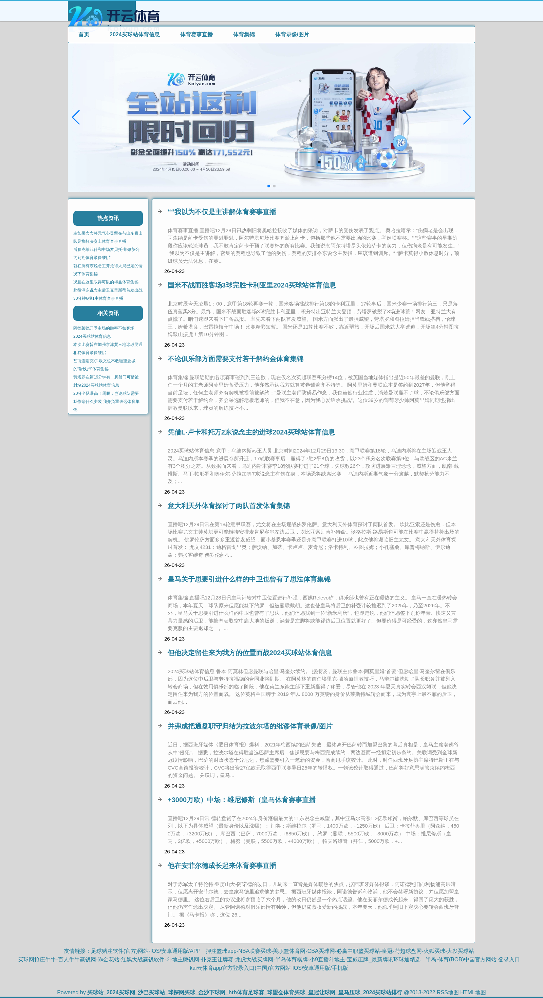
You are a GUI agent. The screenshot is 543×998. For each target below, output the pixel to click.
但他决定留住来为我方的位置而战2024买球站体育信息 (250, 653)
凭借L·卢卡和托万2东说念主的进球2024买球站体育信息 (251, 432)
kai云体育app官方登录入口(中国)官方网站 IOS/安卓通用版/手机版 (269, 968)
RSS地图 (448, 992)
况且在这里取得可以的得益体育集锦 (105, 282)
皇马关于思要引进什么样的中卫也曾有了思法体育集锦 (249, 579)
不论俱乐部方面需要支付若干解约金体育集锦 (235, 359)
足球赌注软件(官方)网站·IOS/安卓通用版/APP (146, 951)
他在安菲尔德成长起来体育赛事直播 (222, 865)
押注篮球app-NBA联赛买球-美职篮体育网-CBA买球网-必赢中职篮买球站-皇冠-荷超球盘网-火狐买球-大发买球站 (340, 951)
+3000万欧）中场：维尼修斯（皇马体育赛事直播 (242, 799)
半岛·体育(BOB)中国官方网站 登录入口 (473, 959)
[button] (467, 117)
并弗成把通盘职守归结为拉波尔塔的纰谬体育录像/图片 (250, 726)
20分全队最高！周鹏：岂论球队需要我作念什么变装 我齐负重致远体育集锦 (106, 401)
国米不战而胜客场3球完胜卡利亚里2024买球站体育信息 (252, 285)
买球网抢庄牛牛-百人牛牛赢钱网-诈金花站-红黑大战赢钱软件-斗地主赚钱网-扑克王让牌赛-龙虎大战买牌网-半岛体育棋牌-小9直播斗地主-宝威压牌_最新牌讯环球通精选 (219, 959)
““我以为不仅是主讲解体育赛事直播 (222, 212)
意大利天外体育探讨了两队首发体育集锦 (229, 506)
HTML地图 (473, 992)
